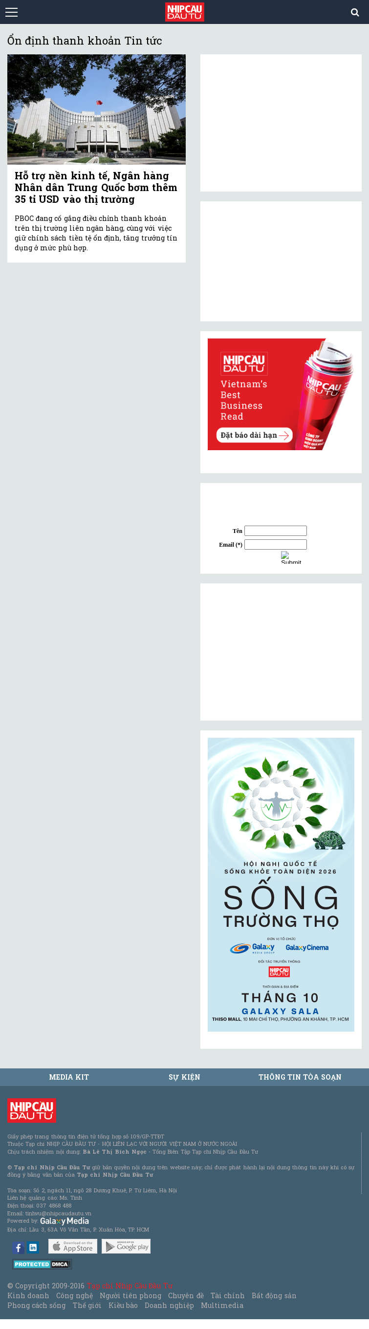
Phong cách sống (36, 1305)
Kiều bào (123, 1305)
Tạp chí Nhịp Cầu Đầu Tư (130, 1285)
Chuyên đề (185, 1295)
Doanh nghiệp (169, 1305)
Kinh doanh (28, 1295)
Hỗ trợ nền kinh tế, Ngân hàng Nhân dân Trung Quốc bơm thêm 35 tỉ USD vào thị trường (96, 187)
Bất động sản (274, 1295)
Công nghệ (74, 1295)
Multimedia (222, 1305)
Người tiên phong (130, 1295)
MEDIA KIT (69, 1077)
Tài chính (228, 1295)
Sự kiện (184, 1077)
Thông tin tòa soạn (300, 1077)
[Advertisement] (281, 652)
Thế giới (87, 1305)
